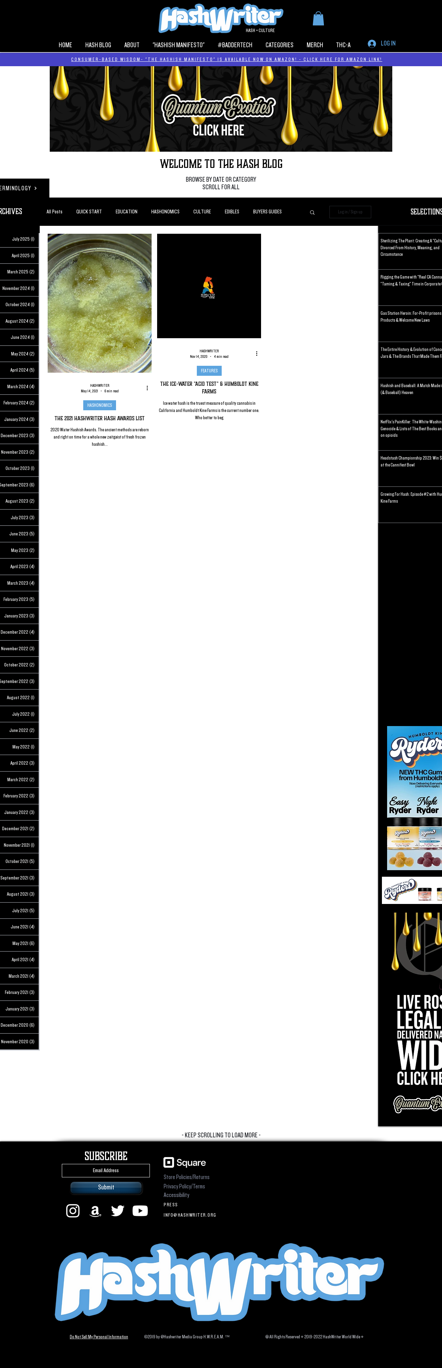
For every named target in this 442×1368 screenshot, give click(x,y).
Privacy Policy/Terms (184, 1186)
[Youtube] (140, 1211)
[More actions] (149, 388)
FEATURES (209, 370)
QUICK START (89, 212)
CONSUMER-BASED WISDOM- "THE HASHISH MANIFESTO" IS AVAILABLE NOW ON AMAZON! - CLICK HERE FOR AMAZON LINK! (226, 59)
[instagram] (73, 1211)
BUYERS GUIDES (267, 212)
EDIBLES (232, 212)
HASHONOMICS (165, 212)
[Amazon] (95, 1211)
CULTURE (202, 212)
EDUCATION (126, 212)
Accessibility (176, 1195)
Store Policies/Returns (187, 1177)
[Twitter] (118, 1211)
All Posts (55, 212)
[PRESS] (191, 1204)
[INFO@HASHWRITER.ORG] (191, 1215)
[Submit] (106, 1187)
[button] (318, 18)
